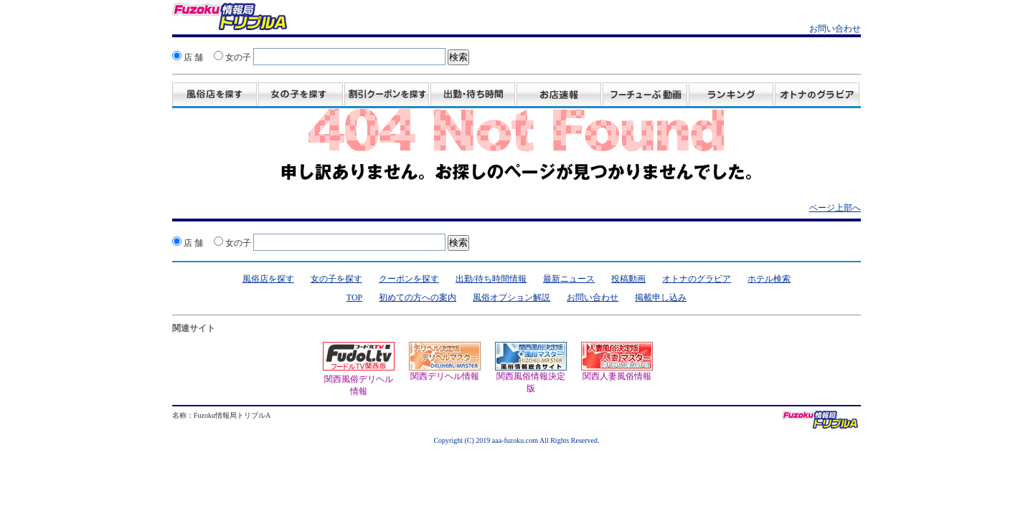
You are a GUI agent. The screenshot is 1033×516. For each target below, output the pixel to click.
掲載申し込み (661, 297)
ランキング (731, 95)
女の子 (232, 57)
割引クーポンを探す (386, 95)
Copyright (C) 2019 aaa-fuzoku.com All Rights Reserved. (516, 440)
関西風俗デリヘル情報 (359, 379)
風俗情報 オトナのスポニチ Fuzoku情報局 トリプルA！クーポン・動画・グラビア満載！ (229, 18)
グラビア (817, 95)
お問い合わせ (835, 29)
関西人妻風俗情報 (617, 361)
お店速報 (558, 95)
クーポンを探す (409, 279)
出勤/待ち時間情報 (491, 279)
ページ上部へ (835, 208)
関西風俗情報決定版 (531, 367)
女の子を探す (300, 95)
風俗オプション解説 (511, 297)
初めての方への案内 (417, 297)
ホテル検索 (769, 279)
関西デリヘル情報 (445, 361)
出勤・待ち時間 (472, 95)
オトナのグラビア (696, 279)
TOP (354, 297)
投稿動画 (645, 95)
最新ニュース (569, 279)
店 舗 (187, 57)
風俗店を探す (214, 95)
